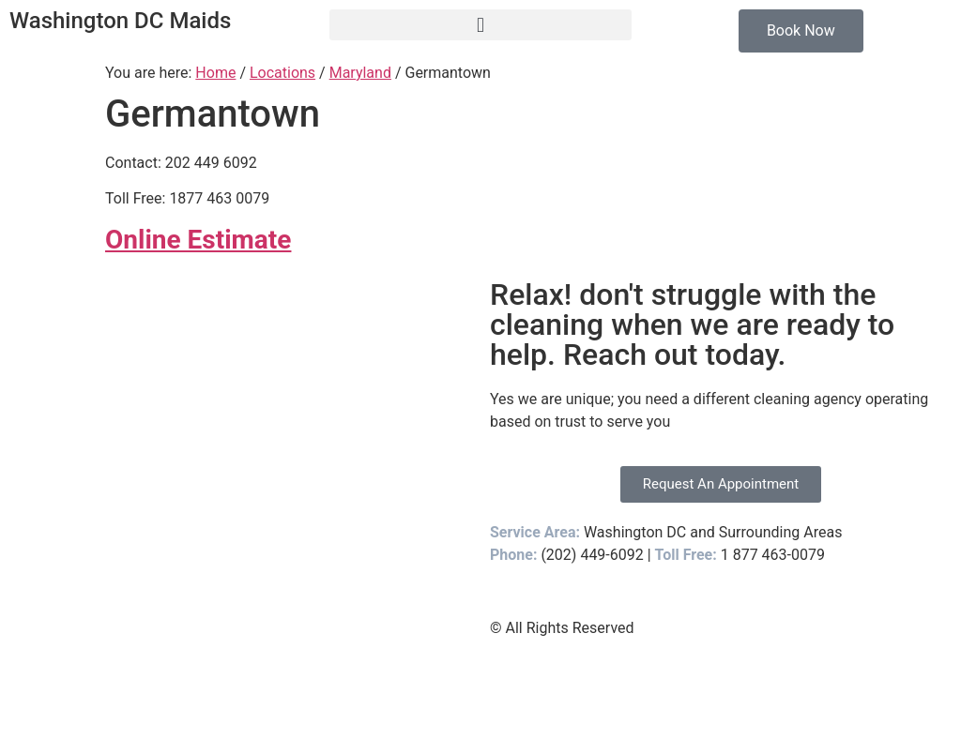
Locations (282, 73)
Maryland (360, 73)
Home (215, 73)
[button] (480, 24)
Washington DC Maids (120, 21)
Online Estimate (198, 239)
